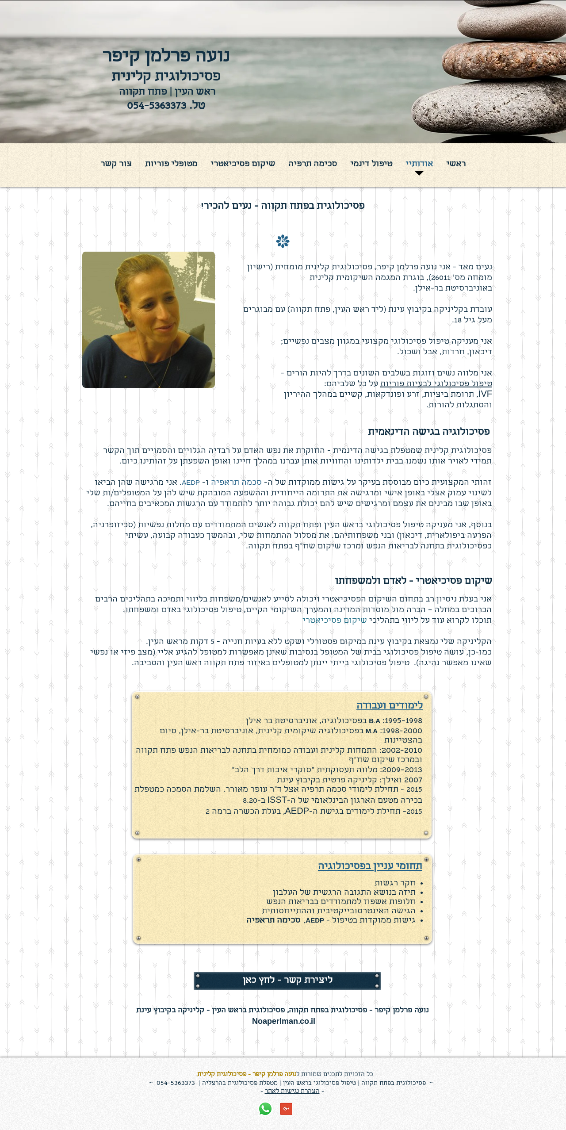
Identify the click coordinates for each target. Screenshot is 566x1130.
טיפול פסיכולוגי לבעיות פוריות (436, 384)
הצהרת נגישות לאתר (292, 1091)
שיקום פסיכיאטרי (334, 621)
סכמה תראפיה (236, 483)
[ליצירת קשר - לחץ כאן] (287, 981)
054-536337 (174, 1084)
